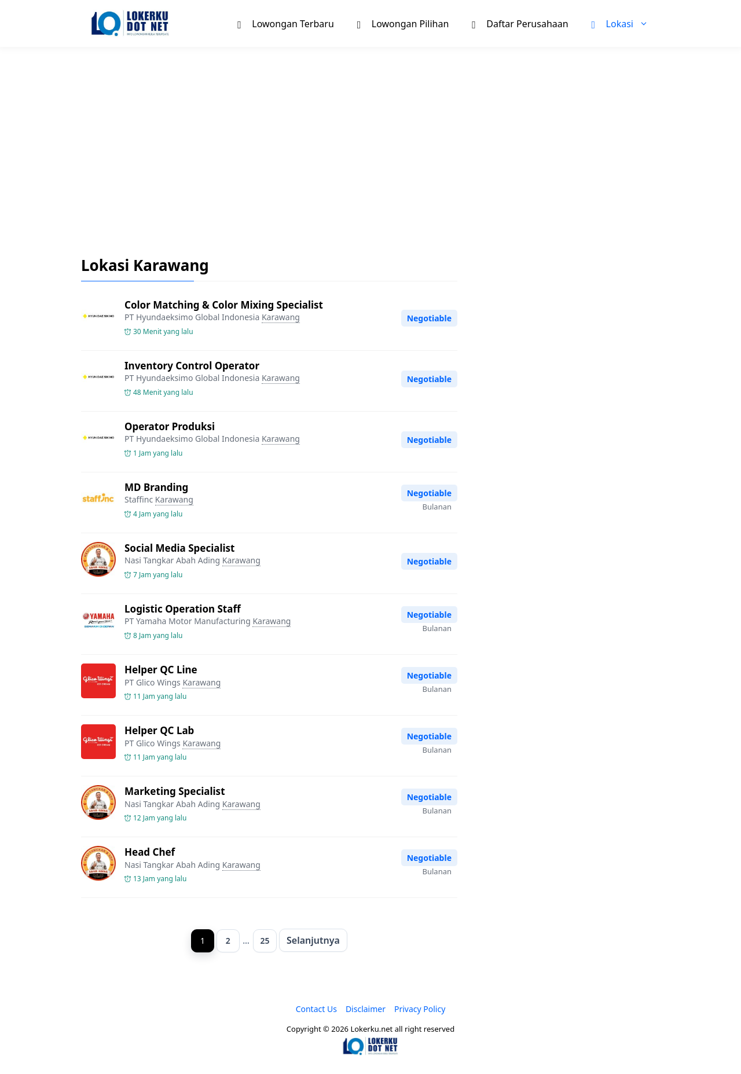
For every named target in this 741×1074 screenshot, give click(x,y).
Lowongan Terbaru (285, 23)
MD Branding (156, 487)
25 (265, 940)
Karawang (281, 316)
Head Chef (149, 852)
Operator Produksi (169, 426)
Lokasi (626, 23)
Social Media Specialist (179, 548)
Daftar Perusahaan (520, 23)
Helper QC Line (160, 669)
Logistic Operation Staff (182, 608)
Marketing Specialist (174, 791)
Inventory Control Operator (191, 365)
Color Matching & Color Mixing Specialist (223, 304)
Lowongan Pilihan (403, 23)
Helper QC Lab (159, 730)
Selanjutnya (313, 940)
